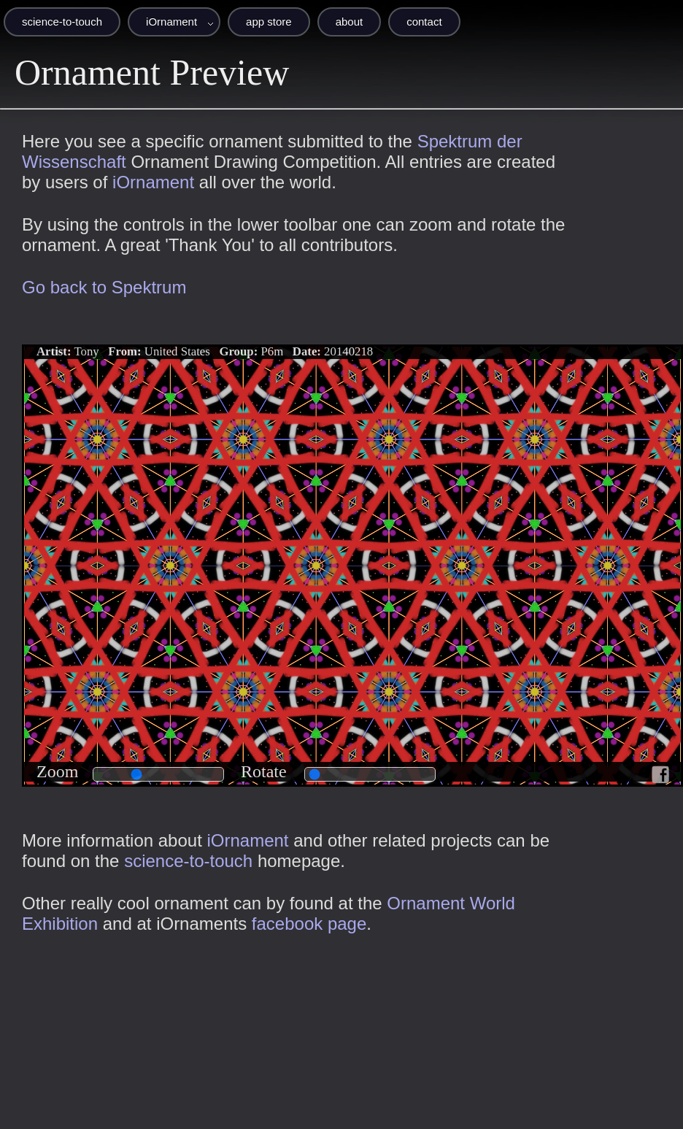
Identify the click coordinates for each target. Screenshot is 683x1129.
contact (423, 21)
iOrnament (171, 21)
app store (269, 21)
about (349, 21)
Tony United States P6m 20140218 (204, 351)
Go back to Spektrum (104, 287)
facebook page (309, 923)
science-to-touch (62, 21)
